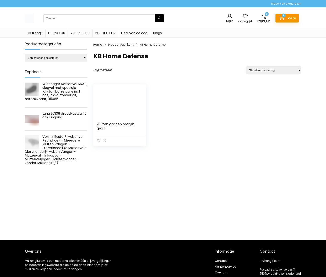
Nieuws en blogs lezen (286, 3)
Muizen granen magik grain (115, 126)
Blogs (157, 33)
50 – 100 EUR (105, 33)
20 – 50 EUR (80, 33)
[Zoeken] (159, 18)
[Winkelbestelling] (273, 70)
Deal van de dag (134, 33)
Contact (221, 261)
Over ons (221, 272)
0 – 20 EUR (56, 33)
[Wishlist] (245, 16)
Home (97, 45)
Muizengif (35, 33)
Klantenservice (225, 266)
